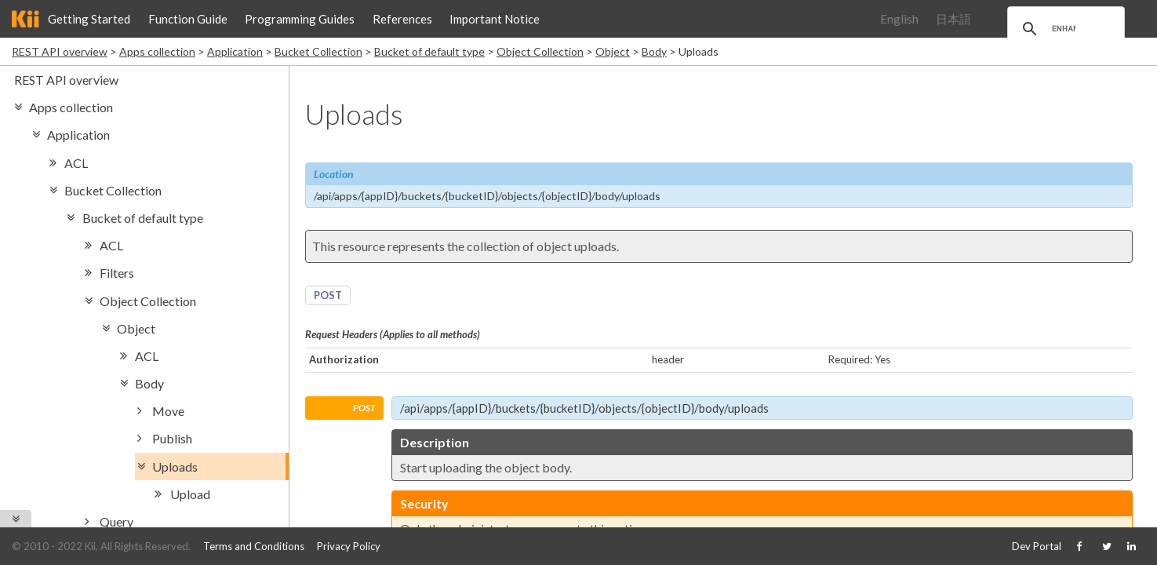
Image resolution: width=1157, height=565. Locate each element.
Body (654, 51)
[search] (1063, 29)
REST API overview (59, 51)
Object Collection (540, 51)
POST (328, 295)
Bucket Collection (318, 51)
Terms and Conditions (253, 546)
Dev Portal (1036, 546)
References (402, 19)
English (899, 19)
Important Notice (494, 19)
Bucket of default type (429, 51)
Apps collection (157, 51)
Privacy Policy (348, 546)
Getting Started (89, 19)
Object (612, 51)
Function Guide (187, 19)
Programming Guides (300, 19)
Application (235, 51)
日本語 (953, 19)
